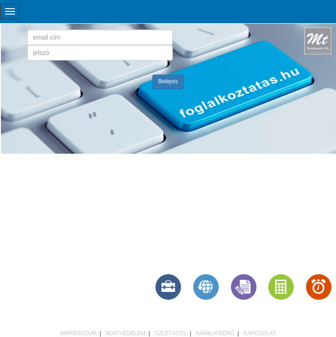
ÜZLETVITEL (171, 333)
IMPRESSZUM (78, 333)
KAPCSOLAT (259, 333)
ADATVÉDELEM (125, 333)
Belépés (168, 81)
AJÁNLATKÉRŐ (215, 333)
